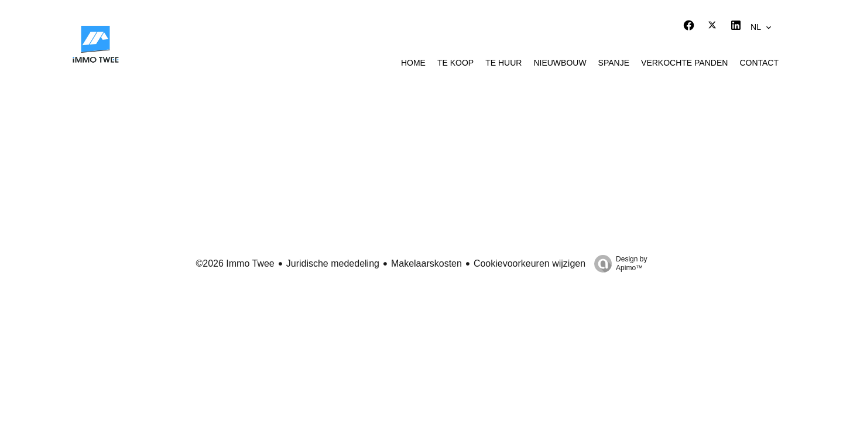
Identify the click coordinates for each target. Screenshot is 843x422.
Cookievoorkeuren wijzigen (529, 263)
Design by (617, 264)
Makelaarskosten (426, 263)
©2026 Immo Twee (235, 263)
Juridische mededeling (332, 263)
